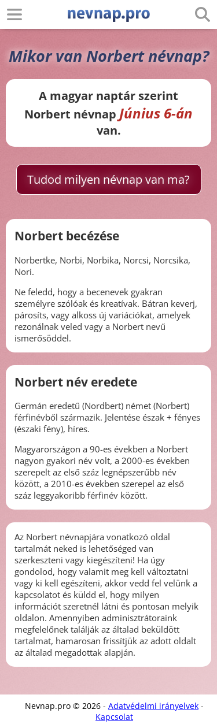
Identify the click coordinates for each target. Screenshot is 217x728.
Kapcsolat (114, 716)
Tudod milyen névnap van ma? (108, 179)
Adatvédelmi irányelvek (153, 705)
